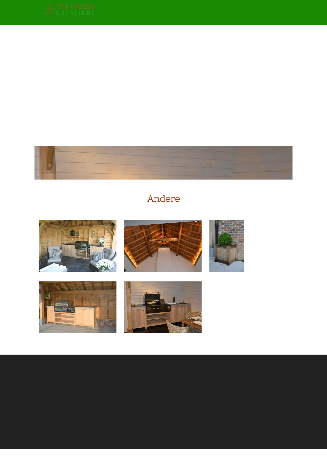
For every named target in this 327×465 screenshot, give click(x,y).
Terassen (129, 32)
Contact (12, 45)
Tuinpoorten (105, 32)
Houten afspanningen (246, 32)
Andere (275, 32)
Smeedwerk (214, 32)
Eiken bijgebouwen (37, 32)
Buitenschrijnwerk (156, 32)
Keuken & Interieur (301, 32)
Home (11, 32)
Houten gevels (187, 32)
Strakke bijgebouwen (73, 32)
